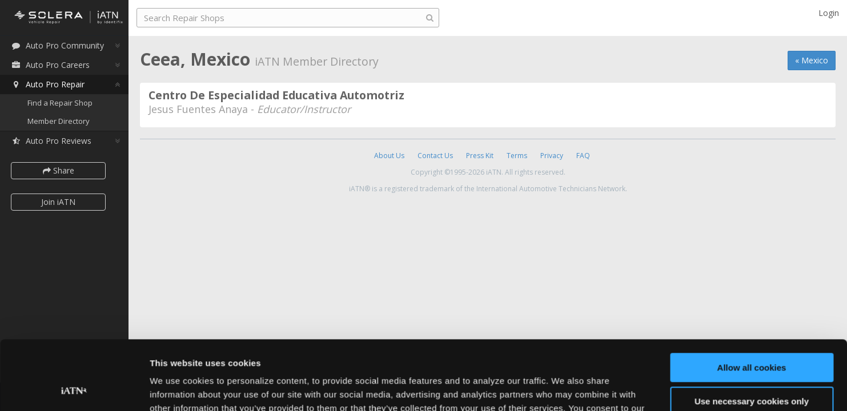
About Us (389, 155)
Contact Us (435, 155)
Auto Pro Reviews (51, 140)
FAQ (583, 155)
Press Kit (479, 155)
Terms (517, 155)
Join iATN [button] (58, 201)
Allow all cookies (751, 303)
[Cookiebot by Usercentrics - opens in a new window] (74, 388)
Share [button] (58, 170)
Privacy (551, 155)
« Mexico (811, 60)
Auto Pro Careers (50, 64)
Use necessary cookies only (752, 336)
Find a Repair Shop (60, 103)
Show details (176, 388)
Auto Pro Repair (48, 84)
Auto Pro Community (57, 45)
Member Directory (58, 121)
